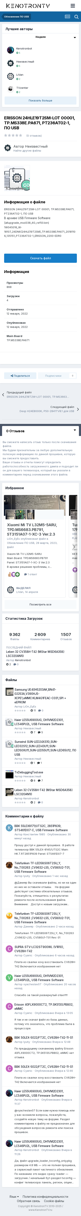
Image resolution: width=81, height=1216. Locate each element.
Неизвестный (25, 61)
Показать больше (40, 100)
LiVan (19, 74)
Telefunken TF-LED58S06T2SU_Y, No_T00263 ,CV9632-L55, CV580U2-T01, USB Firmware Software (42, 867)
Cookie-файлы (54, 1201)
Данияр (28, 926)
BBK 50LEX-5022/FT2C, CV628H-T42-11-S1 (43, 1037)
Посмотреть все (40, 604)
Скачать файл (40, 258)
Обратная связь (28, 1201)
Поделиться (20, 376)
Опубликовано (50, 876)
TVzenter (22, 87)
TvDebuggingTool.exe (28, 772)
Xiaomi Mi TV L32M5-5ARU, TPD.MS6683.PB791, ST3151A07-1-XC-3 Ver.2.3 (32, 529)
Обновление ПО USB (20, 542)
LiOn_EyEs (13, 538)
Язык (14, 1196)
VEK (74, 534)
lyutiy (26, 876)
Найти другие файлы (27, 150)
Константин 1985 (34, 834)
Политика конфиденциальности (45, 1196)
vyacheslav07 (32, 984)
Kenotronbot (24, 48)
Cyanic (27, 955)
